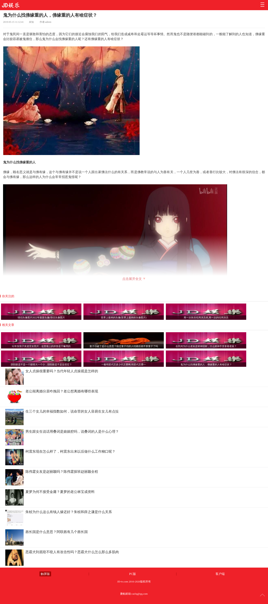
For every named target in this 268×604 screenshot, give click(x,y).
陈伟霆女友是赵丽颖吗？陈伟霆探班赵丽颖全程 (61, 472)
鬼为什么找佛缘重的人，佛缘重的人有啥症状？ (50, 15)
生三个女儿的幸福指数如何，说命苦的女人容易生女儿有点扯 (72, 411)
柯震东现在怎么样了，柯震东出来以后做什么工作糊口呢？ (70, 451)
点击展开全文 (134, 279)
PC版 (132, 574)
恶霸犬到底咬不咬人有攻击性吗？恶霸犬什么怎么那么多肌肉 (72, 552)
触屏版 (45, 574)
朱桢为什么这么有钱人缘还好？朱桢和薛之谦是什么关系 (68, 512)
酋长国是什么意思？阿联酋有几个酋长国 (56, 532)
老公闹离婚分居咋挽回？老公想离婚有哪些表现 (61, 391)
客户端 (220, 574)
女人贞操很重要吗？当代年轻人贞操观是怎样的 (61, 371)
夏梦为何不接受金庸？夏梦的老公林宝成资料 (60, 492)
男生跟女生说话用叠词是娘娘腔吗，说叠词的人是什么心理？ (72, 432)
